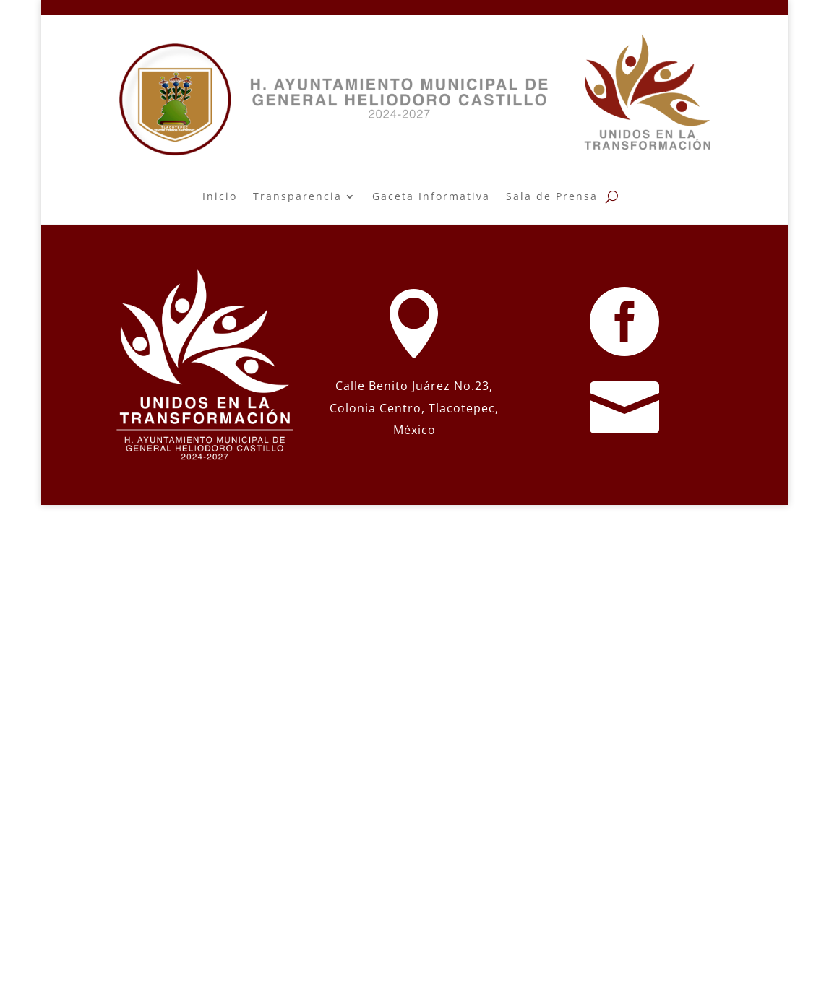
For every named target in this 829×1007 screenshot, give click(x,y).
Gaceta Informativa (431, 196)
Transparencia (297, 196)
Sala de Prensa (552, 196)
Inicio (219, 196)
